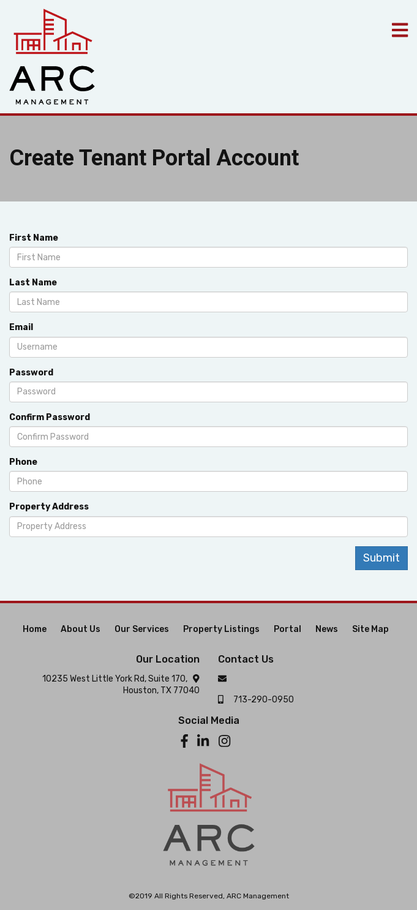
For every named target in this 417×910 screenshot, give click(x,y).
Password (31, 372)
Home (35, 629)
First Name (33, 238)
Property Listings (221, 629)
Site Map (370, 629)
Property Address (49, 507)
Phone (23, 462)
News (326, 629)
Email (21, 327)
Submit (381, 558)
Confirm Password (49, 417)
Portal (287, 629)
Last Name (33, 282)
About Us (80, 629)
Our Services (142, 629)
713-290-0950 (263, 699)
